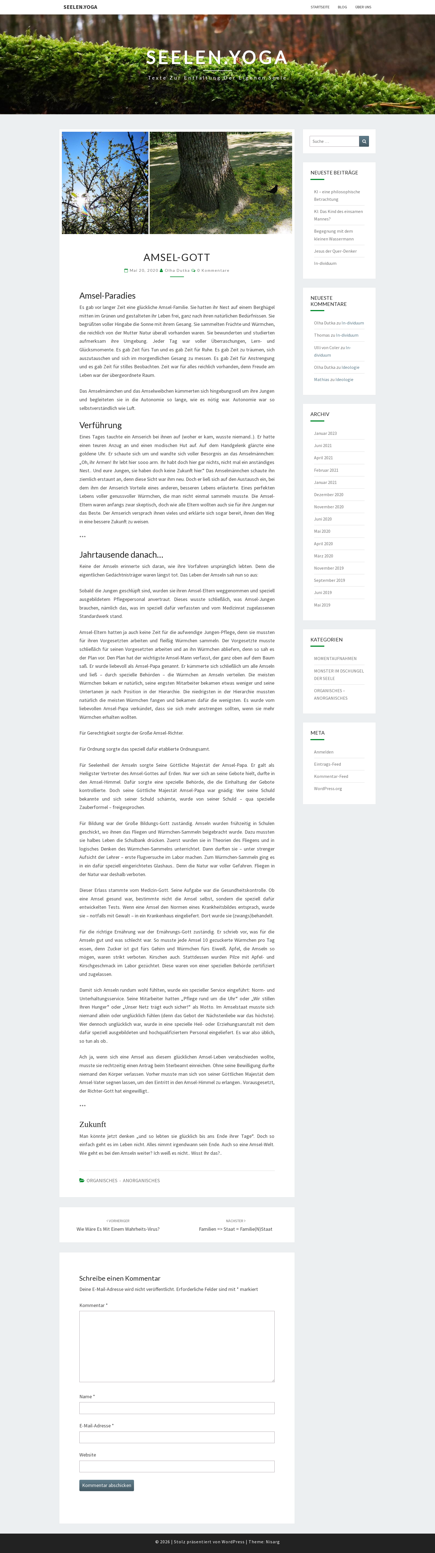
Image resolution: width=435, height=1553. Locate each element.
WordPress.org (328, 788)
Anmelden (323, 752)
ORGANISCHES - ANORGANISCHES (123, 1180)
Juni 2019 (323, 592)
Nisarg (273, 1541)
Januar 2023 (325, 433)
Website (87, 1455)
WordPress (233, 1541)
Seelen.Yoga (80, 6)
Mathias (321, 379)
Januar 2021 (325, 482)
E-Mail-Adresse (96, 1425)
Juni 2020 (323, 519)
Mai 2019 (322, 605)
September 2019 (329, 580)
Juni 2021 (323, 445)
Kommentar (93, 1305)
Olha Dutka (177, 270)
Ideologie (351, 367)
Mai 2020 (322, 531)
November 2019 (329, 568)
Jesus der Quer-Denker (335, 251)
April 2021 (323, 457)
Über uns (363, 6)
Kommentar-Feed (331, 776)
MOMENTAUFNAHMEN (335, 658)
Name (87, 1396)
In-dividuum (325, 263)
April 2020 (323, 543)
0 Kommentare (213, 270)
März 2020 (323, 556)
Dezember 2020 (328, 494)
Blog (342, 6)
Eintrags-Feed (327, 764)
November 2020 (329, 506)
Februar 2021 (326, 470)
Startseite (320, 6)
